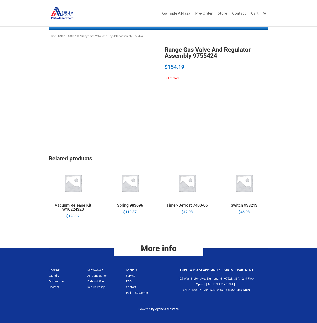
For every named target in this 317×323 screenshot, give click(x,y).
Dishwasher (56, 281)
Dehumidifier (95, 281)
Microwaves (95, 270)
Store (222, 13)
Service (130, 276)
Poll (128, 293)
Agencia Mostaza (167, 309)
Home (52, 36)
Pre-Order (204, 13)
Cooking (54, 270)
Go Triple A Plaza (176, 13)
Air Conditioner (97, 276)
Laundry (54, 276)
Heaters (54, 287)
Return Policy (96, 287)
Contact (239, 13)
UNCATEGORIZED (68, 36)
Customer (141, 293)
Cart (255, 13)
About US (132, 270)
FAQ (129, 281)
